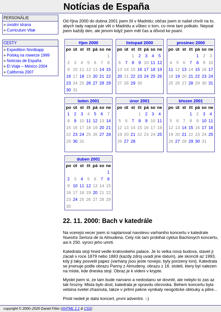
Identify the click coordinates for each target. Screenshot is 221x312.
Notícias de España (24, 60)
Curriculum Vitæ (21, 30)
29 (108, 83)
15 (108, 69)
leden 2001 (88, 100)
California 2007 (20, 72)
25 (153, 76)
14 (101, 69)
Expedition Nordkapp (25, 49)
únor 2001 (140, 100)
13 (184, 69)
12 (159, 62)
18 (82, 76)
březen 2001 (191, 100)
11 (153, 62)
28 (101, 83)
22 (108, 76)
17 (146, 69)
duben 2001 (88, 159)
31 (210, 83)
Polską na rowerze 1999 (28, 55)
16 (68, 76)
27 (95, 83)
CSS (87, 308)
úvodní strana (19, 24)
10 (204, 120)
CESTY (10, 43)
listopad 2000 (139, 42)
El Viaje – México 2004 (27, 66)
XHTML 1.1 (71, 308)
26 (88, 83)
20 (95, 76)
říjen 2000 (88, 42)
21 (101, 76)
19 (159, 69)
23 (68, 83)
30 (68, 89)
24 (146, 76)
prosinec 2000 (191, 42)
